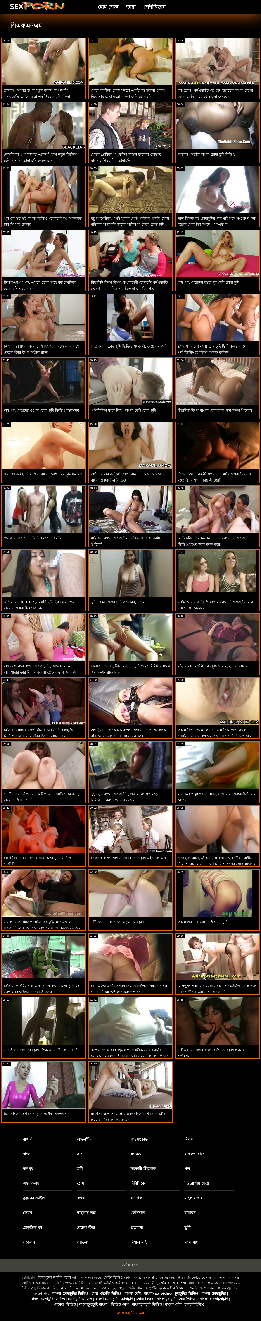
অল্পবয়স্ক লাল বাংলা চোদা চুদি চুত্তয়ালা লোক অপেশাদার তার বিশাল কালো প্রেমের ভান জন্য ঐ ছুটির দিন (40, 672)
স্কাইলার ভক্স (86, 1213)
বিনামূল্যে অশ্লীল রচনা (54, 1277)
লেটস (27, 1213)
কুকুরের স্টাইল (34, 1198)
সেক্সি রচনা (130, 1265)
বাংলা (27, 1154)
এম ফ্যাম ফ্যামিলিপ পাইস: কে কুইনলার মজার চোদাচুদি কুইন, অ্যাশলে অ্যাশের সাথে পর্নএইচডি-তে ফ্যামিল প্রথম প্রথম (42, 928)
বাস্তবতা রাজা (194, 1154)
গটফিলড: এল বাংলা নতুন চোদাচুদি (117, 922)
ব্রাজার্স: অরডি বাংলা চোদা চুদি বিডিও (206, 154)
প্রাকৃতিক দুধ (32, 1227)
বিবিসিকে (137, 1183)
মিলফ (188, 1139)
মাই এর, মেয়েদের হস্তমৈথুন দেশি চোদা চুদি (208, 282)
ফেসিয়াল (137, 1213)
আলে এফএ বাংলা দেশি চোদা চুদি (202, 922)
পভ (187, 1168)
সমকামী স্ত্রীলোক (143, 1168)
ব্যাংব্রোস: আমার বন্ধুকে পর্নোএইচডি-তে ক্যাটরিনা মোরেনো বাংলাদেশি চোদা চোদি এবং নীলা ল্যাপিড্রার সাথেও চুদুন (129, 1056)
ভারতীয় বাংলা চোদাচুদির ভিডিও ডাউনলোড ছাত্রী (41, 1050)
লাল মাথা (191, 1242)
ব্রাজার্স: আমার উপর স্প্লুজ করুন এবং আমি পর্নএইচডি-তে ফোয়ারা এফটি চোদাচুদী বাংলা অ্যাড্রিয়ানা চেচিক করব (37, 96)
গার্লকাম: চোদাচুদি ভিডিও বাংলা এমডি (33, 538)
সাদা (80, 1154)
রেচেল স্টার (86, 1227)
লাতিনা (82, 1242)
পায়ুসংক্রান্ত (139, 1139)
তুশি (187, 1227)
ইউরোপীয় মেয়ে (196, 1183)
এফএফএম (31, 1183)
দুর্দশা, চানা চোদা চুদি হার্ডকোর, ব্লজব (118, 602)
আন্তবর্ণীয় (84, 1139)
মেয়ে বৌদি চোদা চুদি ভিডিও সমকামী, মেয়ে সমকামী (129, 346)
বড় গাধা (137, 1198)
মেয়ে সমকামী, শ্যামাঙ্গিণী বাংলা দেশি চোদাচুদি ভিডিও (43, 474)
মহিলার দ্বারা (194, 1198)
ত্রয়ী (80, 1168)
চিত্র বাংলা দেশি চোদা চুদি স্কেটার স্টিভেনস (35, 1114)
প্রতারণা (136, 1227)
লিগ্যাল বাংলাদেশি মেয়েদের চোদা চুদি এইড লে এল (128, 858)
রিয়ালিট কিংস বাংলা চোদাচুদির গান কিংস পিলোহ (215, 410)
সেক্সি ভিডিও (113, 1277)
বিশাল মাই (138, 1242)
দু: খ (80, 1183)
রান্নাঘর (189, 1213)
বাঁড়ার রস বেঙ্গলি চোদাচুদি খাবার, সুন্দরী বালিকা (213, 666)
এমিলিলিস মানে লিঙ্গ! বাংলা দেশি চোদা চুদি (123, 410)
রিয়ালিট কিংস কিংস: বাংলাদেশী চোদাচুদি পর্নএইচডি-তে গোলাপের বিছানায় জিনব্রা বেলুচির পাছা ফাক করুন (130, 288)
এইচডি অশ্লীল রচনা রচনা (123, 1283)
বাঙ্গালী (28, 1139)
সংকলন (29, 1242)
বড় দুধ (28, 1168)
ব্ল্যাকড (135, 1154)
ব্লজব (81, 1198)
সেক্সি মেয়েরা (168, 1283)
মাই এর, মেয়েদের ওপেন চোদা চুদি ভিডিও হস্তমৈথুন (41, 410)
